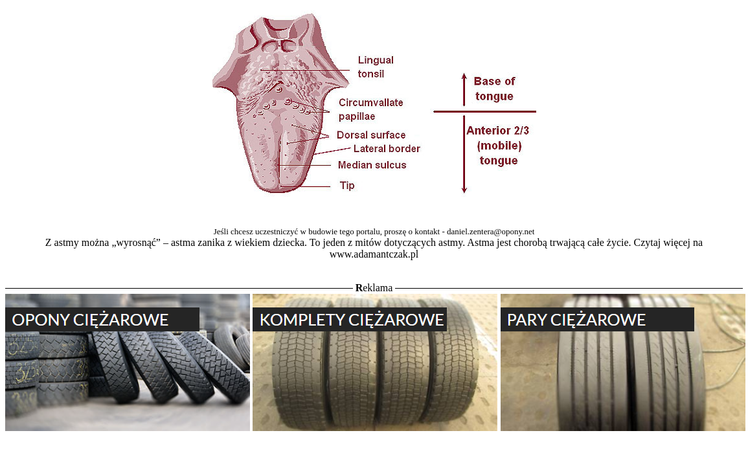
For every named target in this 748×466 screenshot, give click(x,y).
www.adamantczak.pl (374, 254)
